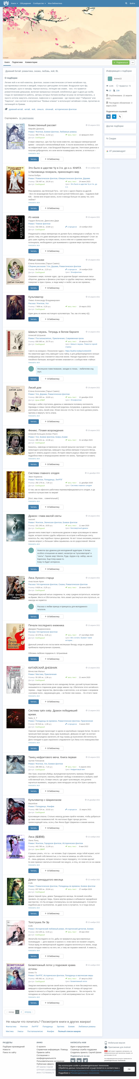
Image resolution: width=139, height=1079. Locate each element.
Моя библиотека (55, 3)
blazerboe (32, 803)
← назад (10, 1012)
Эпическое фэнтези (53, 522)
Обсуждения (25, 3)
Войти (132, 3)
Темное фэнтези (43, 224)
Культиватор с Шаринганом (44, 799)
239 (117, 90)
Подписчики (17, 62)
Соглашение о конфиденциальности (46, 1056)
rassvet (31, 519)
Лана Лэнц (33, 840)
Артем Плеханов (36, 760)
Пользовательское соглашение (50, 1061)
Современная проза (75, 338)
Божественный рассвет (42, 125)
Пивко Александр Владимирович (44, 300)
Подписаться (120, 62)
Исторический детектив (75, 929)
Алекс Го (32, 972)
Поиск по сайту (9, 1052)
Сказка (62, 584)
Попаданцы (49, 480)
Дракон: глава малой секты (44, 515)
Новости (6, 1049)
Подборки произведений (14, 1047)
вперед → (29, 1012)
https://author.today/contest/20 (78, 351)
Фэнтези (39, 132)
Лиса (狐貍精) (36, 836)
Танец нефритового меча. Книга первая (52, 757)
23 (110, 90)
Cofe (30, 883)
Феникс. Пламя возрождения (45, 430)
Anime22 (118, 79)
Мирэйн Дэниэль (36, 128)
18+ (106, 1051)
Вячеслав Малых (36, 671)
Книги (14, 3)
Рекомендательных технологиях (85, 1073)
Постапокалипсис (43, 338)
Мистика (39, 674)
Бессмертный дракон (79, 528)
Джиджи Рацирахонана (39, 629)
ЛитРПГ (58, 480)
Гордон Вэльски (35, 220)
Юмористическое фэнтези (70, 178)
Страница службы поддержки (83, 1049)
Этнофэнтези (76, 272)
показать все (34, 153)
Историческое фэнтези (47, 584)
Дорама (86, 178)
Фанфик (50, 806)
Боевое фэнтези (51, 132)
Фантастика (11, 1026)
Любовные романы (68, 132)
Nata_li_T (32, 718)
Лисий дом (34, 387)
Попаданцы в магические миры (79, 975)
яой (33, 109)
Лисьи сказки (36, 259)
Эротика (60, 1026)
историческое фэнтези (66, 109)
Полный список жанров (69, 1031)
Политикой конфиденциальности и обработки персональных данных (89, 1070)
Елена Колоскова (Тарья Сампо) (43, 263)
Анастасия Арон (36, 581)
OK (129, 1069)
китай (27, 109)
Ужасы (20, 1031)
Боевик (90, 929)
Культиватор (35, 296)
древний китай (16, 109)
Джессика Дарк (52, 220)
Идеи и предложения (79, 1047)
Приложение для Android (117, 1047)
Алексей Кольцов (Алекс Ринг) (43, 434)
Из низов (33, 217)
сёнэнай (49, 109)
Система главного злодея (43, 473)
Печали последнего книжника (46, 625)
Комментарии (31, 62)
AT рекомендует (117, 151)
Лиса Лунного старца (41, 577)
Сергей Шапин (94, 1052)
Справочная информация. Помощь (52, 1049)
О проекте (41, 1047)
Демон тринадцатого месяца (45, 879)
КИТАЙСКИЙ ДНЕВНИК (42, 667)
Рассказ (31, 303)
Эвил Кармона (35, 476)
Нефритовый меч (78, 769)
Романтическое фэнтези (46, 178)
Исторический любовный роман (50, 929)
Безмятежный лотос (79, 981)
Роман (31, 132)
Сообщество (39, 3)
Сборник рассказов (36, 266)
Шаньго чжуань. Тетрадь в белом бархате (53, 331)
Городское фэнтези (52, 843)
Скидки (112, 138)
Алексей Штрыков (37, 335)
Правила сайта (43, 1052)
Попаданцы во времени (46, 721)
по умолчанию (26, 118)
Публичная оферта (45, 1064)
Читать (34, 159)
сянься (40, 109)
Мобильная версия (114, 1042)
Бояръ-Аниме (61, 437)
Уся (48, 266)
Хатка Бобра (34, 175)
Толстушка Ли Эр (38, 922)
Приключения (58, 338)
